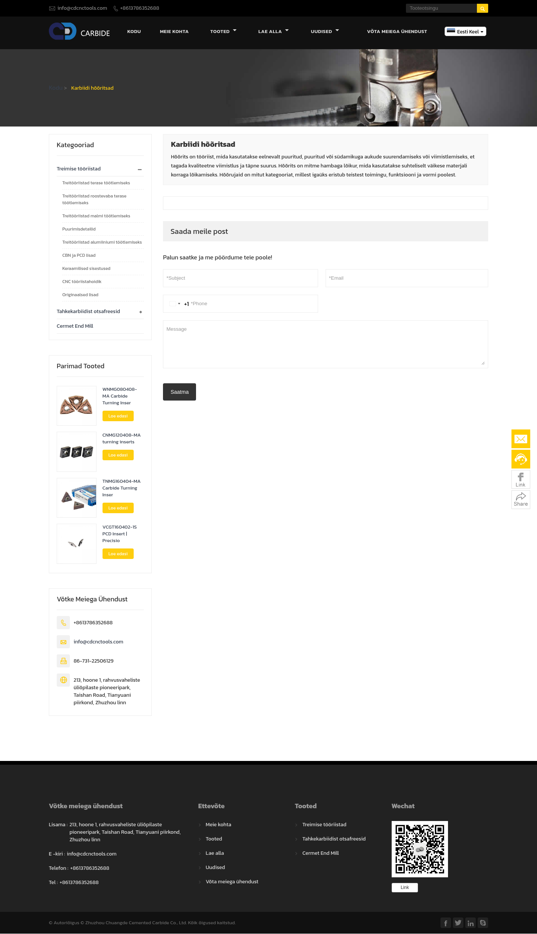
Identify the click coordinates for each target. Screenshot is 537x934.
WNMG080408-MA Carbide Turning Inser (120, 396)
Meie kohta (174, 31)
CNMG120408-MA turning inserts (122, 439)
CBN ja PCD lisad (79, 255)
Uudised (325, 31)
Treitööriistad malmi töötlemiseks (96, 216)
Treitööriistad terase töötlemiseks (96, 183)
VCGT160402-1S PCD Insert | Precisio (120, 534)
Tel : (53, 883)
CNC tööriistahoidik (82, 282)
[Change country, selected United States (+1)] (178, 304)
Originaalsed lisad (80, 295)
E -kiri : (57, 854)
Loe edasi (118, 416)
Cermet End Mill (75, 326)
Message (325, 344)
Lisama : (58, 825)
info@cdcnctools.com (82, 8)
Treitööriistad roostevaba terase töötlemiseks (94, 199)
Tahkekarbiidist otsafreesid (88, 312)
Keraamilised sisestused (86, 268)
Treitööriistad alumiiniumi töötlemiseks (102, 242)
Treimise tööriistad (79, 169)
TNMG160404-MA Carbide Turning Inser (122, 488)
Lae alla (273, 31)
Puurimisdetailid (79, 229)
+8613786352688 (139, 8)
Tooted (223, 31)
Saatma (179, 392)
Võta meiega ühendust (397, 31)
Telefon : (58, 868)
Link (405, 887)
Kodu (134, 31)
